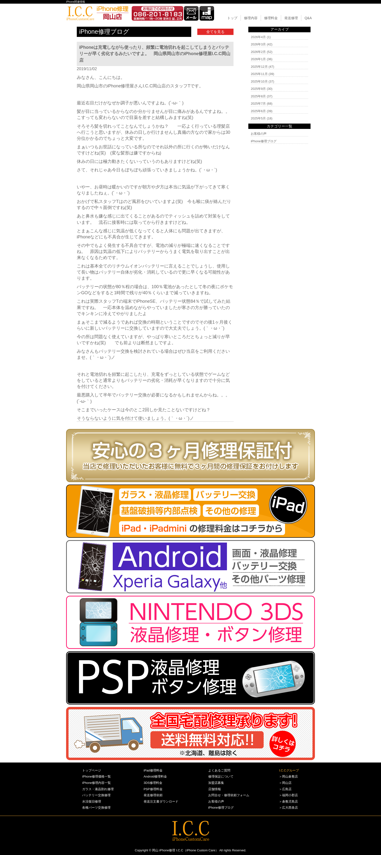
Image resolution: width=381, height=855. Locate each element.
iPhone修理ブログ (263, 141)
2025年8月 (258, 96)
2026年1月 (258, 59)
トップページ (91, 770)
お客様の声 (259, 133)
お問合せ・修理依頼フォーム (228, 795)
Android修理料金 (155, 776)
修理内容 (251, 18)
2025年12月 (259, 66)
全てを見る (215, 32)
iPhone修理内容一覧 (96, 783)
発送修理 (291, 18)
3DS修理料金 (153, 783)
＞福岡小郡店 (288, 795)
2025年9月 (258, 89)
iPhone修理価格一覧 (96, 776)
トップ (232, 18)
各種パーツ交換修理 (96, 807)
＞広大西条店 (288, 807)
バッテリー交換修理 (96, 795)
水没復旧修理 (91, 801)
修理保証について (221, 776)
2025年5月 (258, 118)
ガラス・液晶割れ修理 (98, 789)
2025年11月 (259, 74)
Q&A (308, 18)
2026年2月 (258, 52)
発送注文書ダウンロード (161, 801)
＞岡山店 (285, 783)
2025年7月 (258, 103)
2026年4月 (258, 37)
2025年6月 (258, 111)
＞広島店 (285, 789)
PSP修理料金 (153, 789)
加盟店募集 (216, 783)
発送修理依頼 (153, 795)
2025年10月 (259, 81)
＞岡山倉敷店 (288, 776)
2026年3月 (258, 44)
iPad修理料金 (153, 770)
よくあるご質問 (219, 770)
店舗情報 (214, 789)
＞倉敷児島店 (288, 801)
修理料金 (271, 18)
